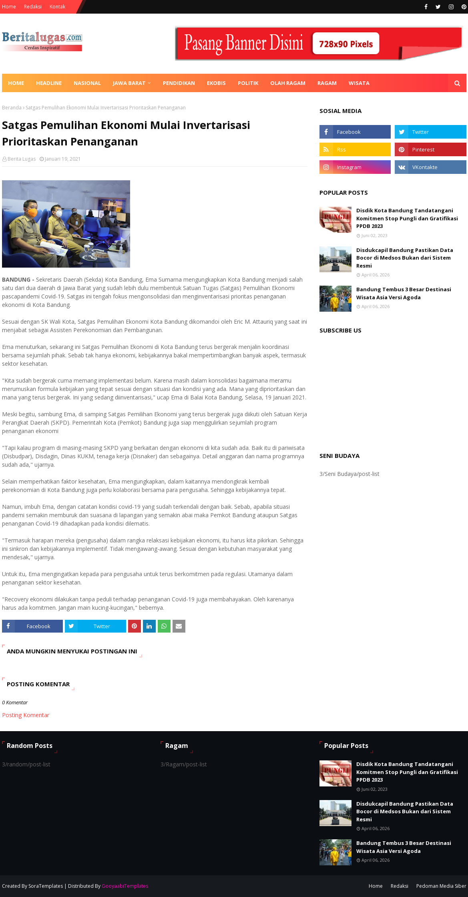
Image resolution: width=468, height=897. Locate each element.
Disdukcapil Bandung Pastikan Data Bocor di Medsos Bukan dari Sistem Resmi (404, 257)
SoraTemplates (45, 886)
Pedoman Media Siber (441, 886)
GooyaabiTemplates (125, 886)
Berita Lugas (22, 158)
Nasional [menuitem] (87, 83)
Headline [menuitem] (49, 83)
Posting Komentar (25, 715)
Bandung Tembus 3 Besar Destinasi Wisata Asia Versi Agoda (403, 293)
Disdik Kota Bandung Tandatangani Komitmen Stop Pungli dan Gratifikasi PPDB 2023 (407, 218)
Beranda (12, 107)
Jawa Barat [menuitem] (129, 83)
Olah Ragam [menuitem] (287, 83)
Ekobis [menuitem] (216, 83)
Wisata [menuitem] (359, 83)
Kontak (57, 6)
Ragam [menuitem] (327, 83)
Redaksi (33, 6)
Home (9, 6)
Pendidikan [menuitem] (179, 83)
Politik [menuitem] (248, 83)
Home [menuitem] (16, 83)
